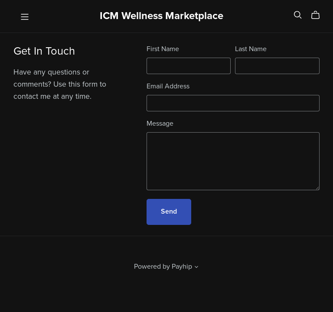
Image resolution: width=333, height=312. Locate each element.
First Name (163, 49)
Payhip (182, 266)
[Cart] (318, 15)
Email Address (168, 86)
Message (160, 123)
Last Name (251, 49)
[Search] (298, 15)
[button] (196, 268)
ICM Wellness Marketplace (161, 16)
